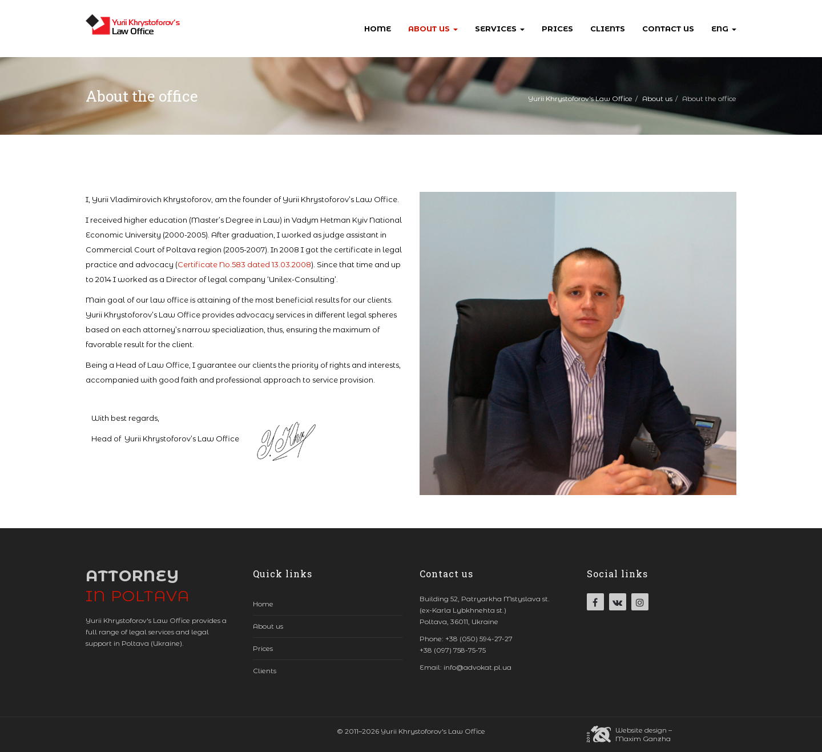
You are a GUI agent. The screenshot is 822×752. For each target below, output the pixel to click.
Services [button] (500, 28)
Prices (557, 28)
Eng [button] (723, 28)
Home (377, 28)
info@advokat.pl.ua (477, 667)
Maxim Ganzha (643, 738)
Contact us (668, 28)
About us (657, 98)
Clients (607, 28)
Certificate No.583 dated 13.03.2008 (244, 264)
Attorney (138, 585)
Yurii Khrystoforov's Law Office (580, 98)
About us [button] (433, 28)
